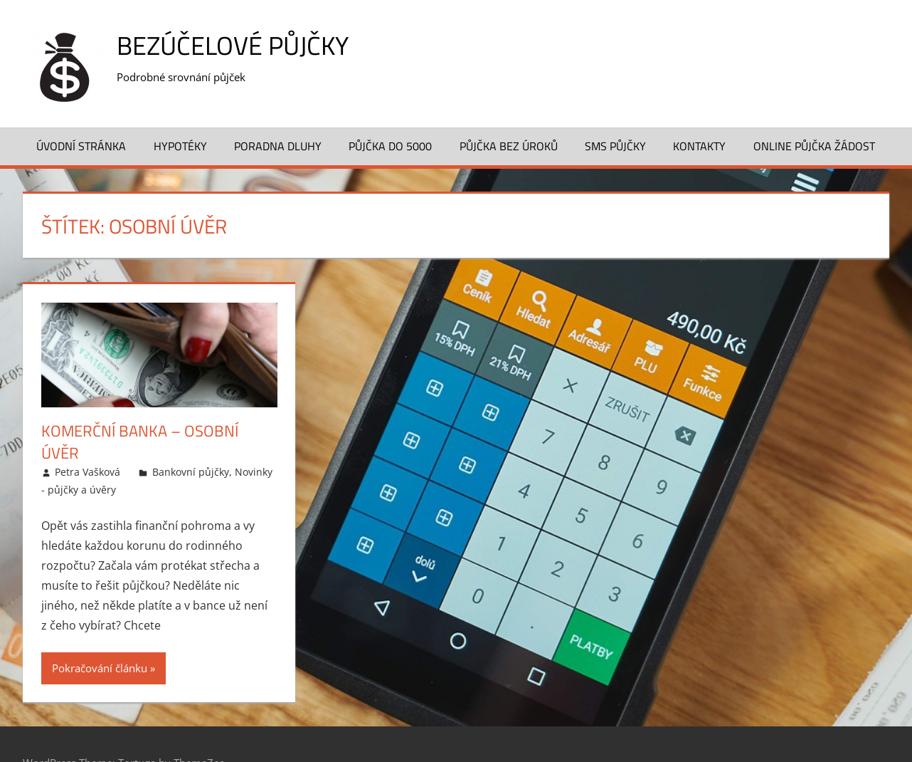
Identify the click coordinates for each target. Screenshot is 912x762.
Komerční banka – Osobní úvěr (139, 442)
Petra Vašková (87, 472)
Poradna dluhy (278, 146)
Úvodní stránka (81, 146)
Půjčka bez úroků (509, 146)
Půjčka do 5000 (390, 146)
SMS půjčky (615, 146)
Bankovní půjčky (190, 472)
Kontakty (699, 146)
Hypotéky (180, 146)
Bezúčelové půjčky (233, 45)
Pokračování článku (99, 668)
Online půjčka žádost (814, 146)
